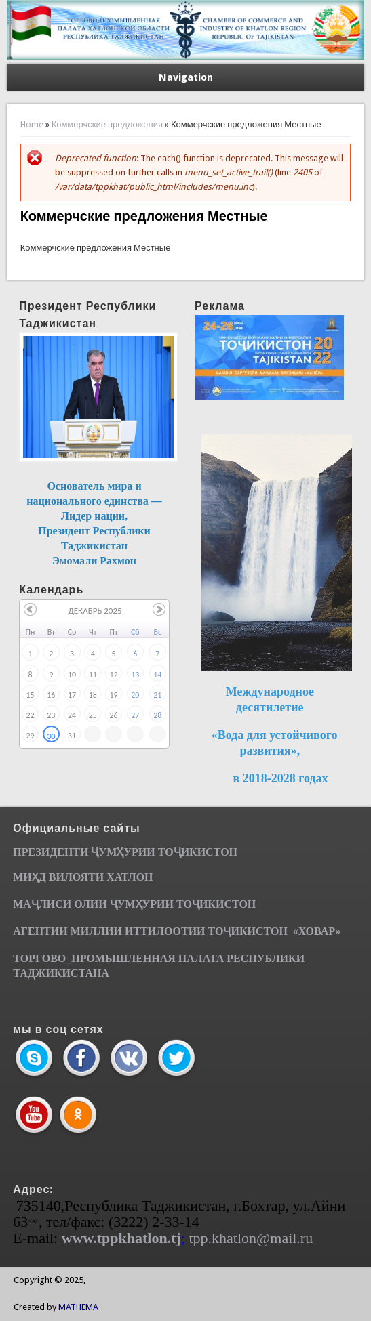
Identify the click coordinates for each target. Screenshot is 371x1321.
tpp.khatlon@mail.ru (251, 1238)
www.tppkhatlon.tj (121, 1238)
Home (31, 124)
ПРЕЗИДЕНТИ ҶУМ (65, 852)
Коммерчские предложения (107, 124)
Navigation (186, 77)
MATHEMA (78, 1307)
